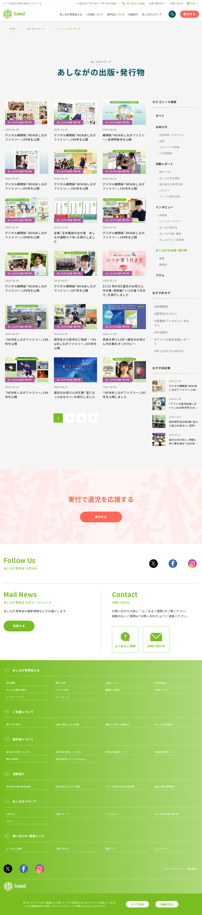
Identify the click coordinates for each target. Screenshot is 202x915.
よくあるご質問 (14, 848)
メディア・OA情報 (168, 147)
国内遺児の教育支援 (170, 184)
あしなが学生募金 (168, 178)
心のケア (163, 190)
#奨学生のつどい (165, 313)
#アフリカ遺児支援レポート (171, 341)
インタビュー (164, 207)
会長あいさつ (112, 682)
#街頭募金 (161, 306)
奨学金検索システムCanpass (70, 758)
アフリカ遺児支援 (168, 196)
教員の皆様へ (13, 758)
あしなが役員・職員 (169, 233)
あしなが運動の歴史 (16, 689)
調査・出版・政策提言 (165, 786)
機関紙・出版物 (112, 689)
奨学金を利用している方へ (69, 751)
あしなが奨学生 (167, 227)
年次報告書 (160, 682)
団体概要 (10, 682)
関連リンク (110, 848)
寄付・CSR (164, 172)
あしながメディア (36, 28)
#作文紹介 (161, 332)
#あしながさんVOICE (168, 351)
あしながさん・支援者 (170, 239)
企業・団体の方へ (157, 3)
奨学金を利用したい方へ (18, 751)
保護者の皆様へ (162, 751)
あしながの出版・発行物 (171, 250)
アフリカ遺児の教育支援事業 (119, 786)
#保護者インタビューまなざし (171, 323)
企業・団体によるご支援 (67, 724)
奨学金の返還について (116, 751)
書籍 (160, 258)
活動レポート (164, 164)
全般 (160, 141)
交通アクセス (161, 689)
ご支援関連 (164, 153)
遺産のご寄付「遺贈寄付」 (117, 724)
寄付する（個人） (14, 724)
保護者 (162, 215)
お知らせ (161, 127)
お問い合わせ (176, 3)
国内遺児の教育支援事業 (18, 786)
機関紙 (162, 264)
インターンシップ (15, 696)
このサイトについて (172, 868)
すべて (160, 116)
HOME (12, 28)
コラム (160, 275)
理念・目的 (61, 682)
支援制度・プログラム (170, 135)
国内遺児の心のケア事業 (68, 786)
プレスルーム (62, 696)
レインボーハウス (168, 221)
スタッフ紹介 (62, 689)
